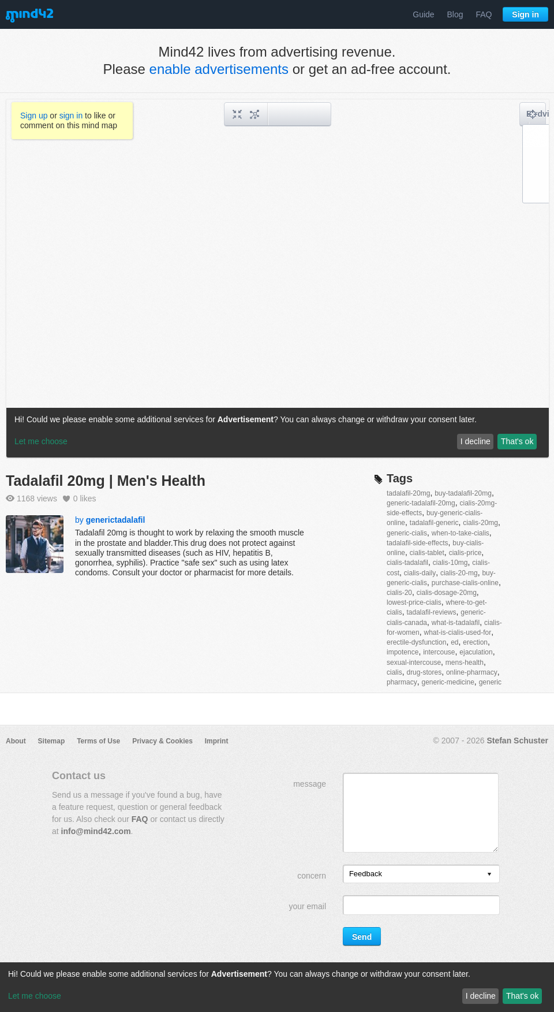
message (309, 783)
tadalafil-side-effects (417, 543)
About (16, 741)
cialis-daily (420, 573)
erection (475, 642)
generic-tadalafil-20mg (421, 503)
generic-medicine (447, 682)
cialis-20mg (480, 523)
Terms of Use (98, 741)
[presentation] (489, 874)
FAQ (484, 14)
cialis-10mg (450, 563)
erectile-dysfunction (416, 642)
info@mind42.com (96, 831)
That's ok (522, 995)
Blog (455, 14)
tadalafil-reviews (431, 612)
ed (454, 642)
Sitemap (51, 741)
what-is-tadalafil (456, 623)
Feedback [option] (365, 873)
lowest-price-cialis (414, 602)
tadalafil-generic (434, 523)
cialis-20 (399, 593)
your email (307, 906)
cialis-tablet (427, 553)
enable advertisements (219, 69)
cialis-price (465, 553)
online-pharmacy (471, 672)
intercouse (439, 652)
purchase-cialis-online (465, 583)
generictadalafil (115, 519)
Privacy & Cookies (162, 741)
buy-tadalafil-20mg (463, 493)
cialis (394, 672)
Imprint (217, 741)
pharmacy (402, 682)
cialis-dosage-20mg (447, 593)
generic (490, 682)
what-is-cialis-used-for (457, 632)
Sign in (525, 14)
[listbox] (421, 874)
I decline (481, 995)
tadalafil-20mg (408, 493)
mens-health (465, 662)
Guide (423, 14)
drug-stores (423, 672)
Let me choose (34, 995)
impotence (402, 652)
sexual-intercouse (414, 662)
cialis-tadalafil (407, 563)
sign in (71, 115)
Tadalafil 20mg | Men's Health (105, 480)
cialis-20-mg (459, 573)
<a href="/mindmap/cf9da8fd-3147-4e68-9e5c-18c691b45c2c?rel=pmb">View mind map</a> (277, 278)
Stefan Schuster (517, 740)
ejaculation (475, 652)
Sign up (33, 115)
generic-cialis (407, 533)
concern (311, 875)
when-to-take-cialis (460, 533)
